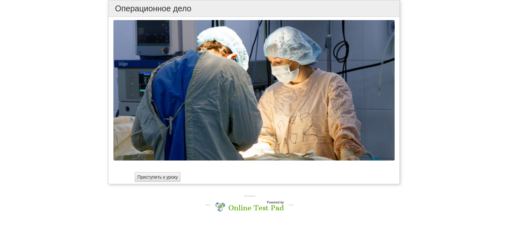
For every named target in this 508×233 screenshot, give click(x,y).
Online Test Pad (256, 207)
